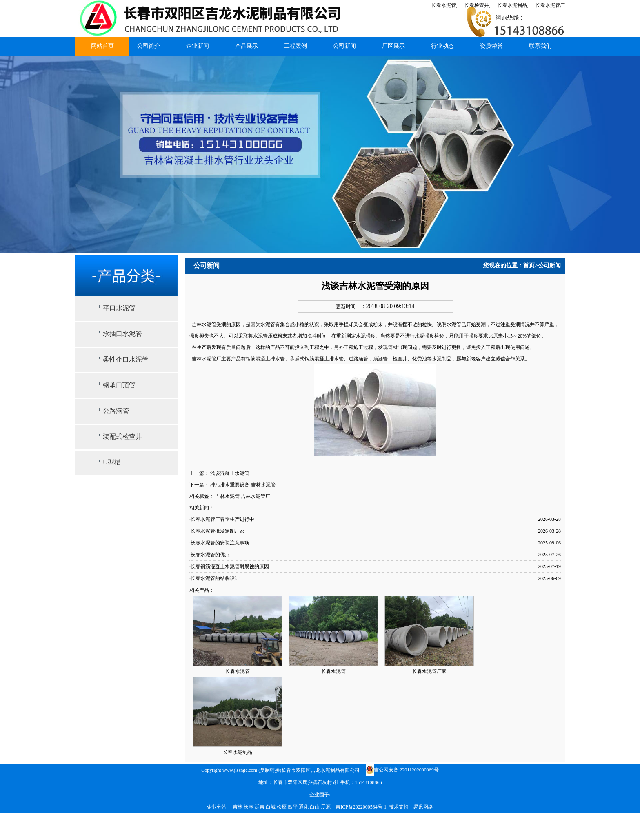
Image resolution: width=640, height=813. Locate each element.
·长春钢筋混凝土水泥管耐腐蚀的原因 (229, 566)
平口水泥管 (119, 307)
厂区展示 (393, 46)
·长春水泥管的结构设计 (214, 578)
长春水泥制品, (513, 5)
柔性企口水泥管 (126, 359)
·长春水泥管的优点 (209, 555)
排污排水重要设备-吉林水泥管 (243, 485)
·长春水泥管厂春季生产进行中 (221, 519)
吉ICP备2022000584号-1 (361, 807)
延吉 (260, 807)
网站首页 (102, 46)
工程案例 (295, 46)
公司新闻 (344, 46)
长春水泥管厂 (550, 5)
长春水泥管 (237, 671)
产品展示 (246, 46)
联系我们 (540, 46)
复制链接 (270, 770)
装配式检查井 (122, 436)
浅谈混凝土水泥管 (229, 473)
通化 (304, 807)
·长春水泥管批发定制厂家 (216, 531)
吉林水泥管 (227, 496)
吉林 (238, 807)
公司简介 (148, 46)
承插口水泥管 (122, 333)
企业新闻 (197, 46)
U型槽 (112, 462)
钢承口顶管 (119, 385)
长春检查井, (477, 5)
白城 (271, 807)
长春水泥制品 (237, 752)
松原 (282, 807)
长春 (249, 807)
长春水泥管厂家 (429, 671)
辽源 (326, 807)
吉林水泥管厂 (255, 496)
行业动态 (442, 46)
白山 (315, 807)
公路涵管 (116, 410)
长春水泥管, (444, 5)
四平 (293, 807)
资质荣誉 (491, 46)
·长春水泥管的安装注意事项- (220, 543)
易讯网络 (423, 807)
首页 (529, 265)
